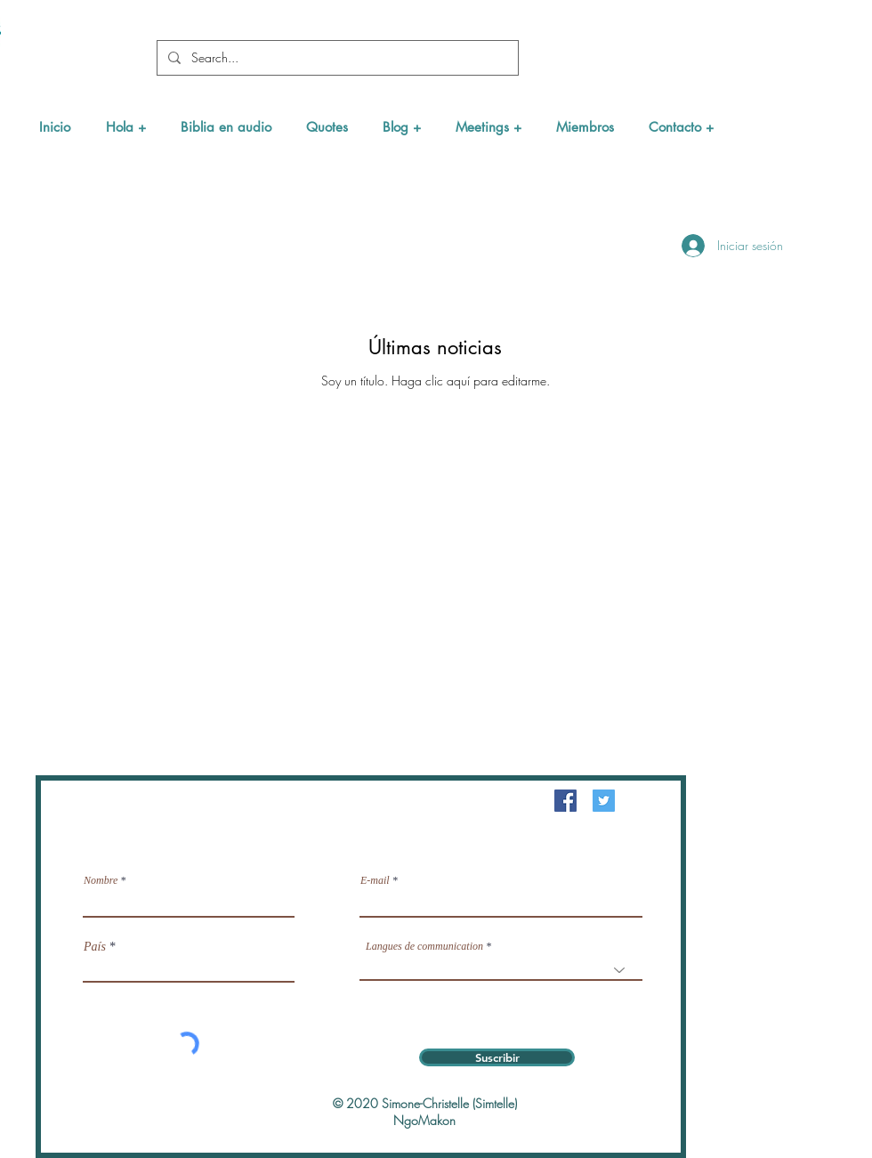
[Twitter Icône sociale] (604, 801)
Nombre (100, 880)
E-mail (375, 880)
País (95, 947)
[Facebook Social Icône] (565, 801)
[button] (125, 126)
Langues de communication (424, 946)
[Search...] (335, 58)
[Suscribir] (497, 1057)
